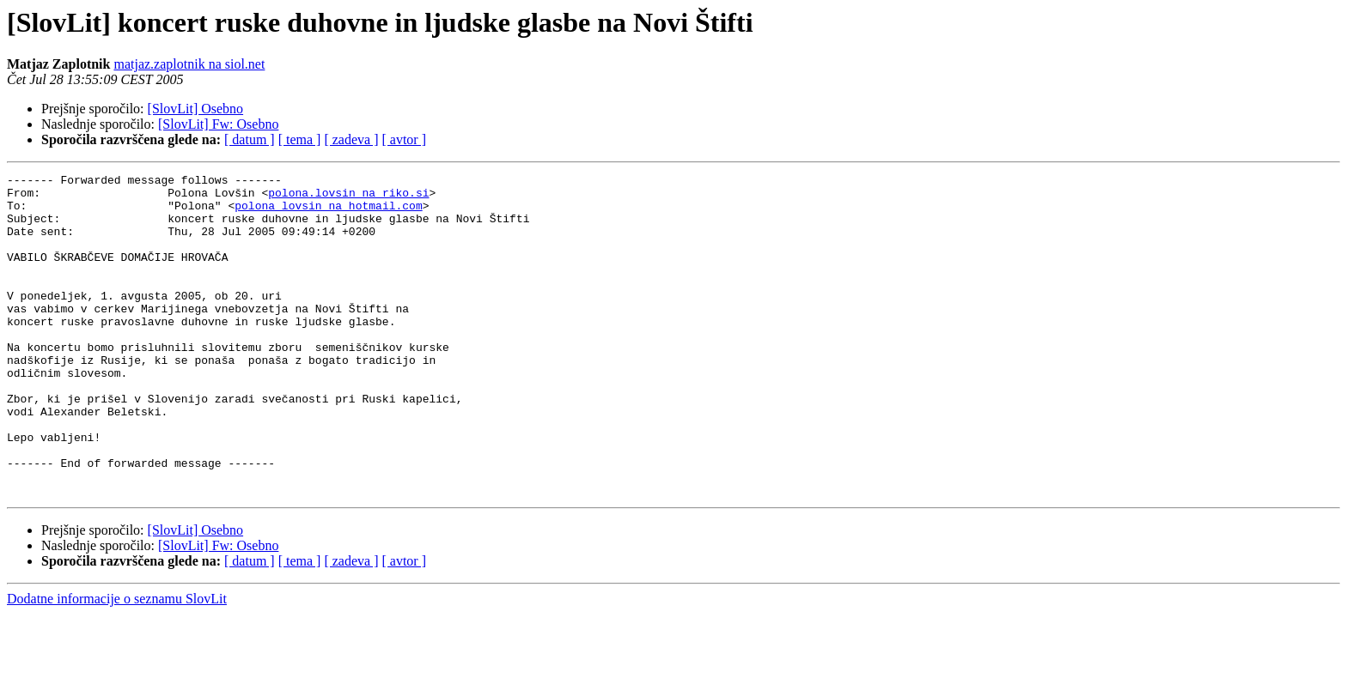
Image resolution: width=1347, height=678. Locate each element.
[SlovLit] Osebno (196, 108)
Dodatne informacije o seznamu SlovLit (117, 663)
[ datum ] (249, 139)
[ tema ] (299, 139)
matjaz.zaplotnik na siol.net (189, 64)
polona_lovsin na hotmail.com (328, 213)
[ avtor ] (403, 139)
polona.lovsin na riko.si (348, 197)
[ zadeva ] (351, 139)
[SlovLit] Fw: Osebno (218, 124)
